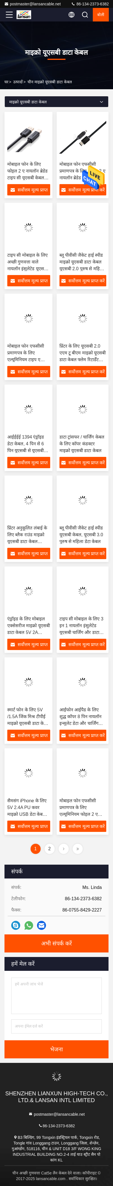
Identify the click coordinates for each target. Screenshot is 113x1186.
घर (6, 82)
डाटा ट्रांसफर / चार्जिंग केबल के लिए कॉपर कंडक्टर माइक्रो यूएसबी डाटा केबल (81, 444)
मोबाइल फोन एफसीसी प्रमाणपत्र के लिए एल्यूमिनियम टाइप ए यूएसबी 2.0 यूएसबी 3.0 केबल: (27, 360)
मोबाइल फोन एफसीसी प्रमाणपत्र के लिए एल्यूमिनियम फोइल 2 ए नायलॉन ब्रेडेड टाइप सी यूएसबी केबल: (78, 814)
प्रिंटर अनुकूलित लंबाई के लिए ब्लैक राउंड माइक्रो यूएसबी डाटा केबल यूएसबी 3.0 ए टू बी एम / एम (27, 541)
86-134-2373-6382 (90, 4)
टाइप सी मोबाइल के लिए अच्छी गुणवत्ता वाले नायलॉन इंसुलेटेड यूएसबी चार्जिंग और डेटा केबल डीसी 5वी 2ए (27, 269)
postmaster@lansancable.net (32, 4)
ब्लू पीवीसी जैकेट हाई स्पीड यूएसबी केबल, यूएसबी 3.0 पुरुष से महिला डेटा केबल (81, 535)
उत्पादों (18, 82)
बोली (100, 14)
